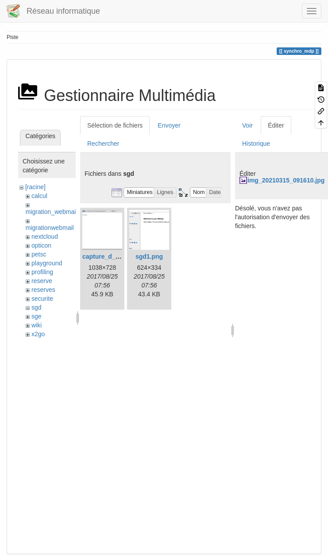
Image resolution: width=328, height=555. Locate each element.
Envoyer (169, 125)
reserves (43, 289)
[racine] (35, 186)
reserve (41, 280)
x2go (38, 334)
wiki (36, 325)
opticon (41, 245)
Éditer (276, 125)
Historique (256, 143)
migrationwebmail (50, 227)
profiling (42, 272)
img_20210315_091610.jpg (285, 180)
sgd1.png (149, 256)
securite (42, 298)
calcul (39, 195)
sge (36, 316)
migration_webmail (51, 211)
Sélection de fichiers (115, 125)
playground (46, 263)
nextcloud (44, 236)
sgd (36, 307)
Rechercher (103, 143)
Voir (247, 125)
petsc (38, 254)
